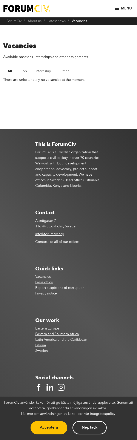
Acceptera (49, 427)
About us (35, 21)
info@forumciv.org (49, 234)
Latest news (57, 21)
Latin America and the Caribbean (61, 340)
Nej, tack (89, 427)
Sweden (41, 351)
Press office (44, 282)
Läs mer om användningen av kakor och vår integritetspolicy (68, 414)
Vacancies (43, 277)
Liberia (40, 345)
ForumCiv (14, 21)
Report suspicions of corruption (60, 288)
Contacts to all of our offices (57, 242)
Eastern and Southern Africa (57, 334)
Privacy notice (46, 293)
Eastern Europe (47, 328)
